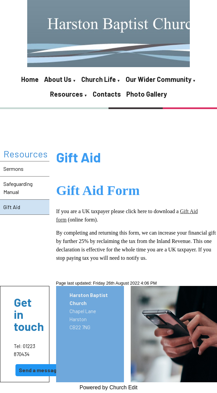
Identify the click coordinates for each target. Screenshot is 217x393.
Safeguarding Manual (18, 188)
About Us (58, 79)
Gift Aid (11, 207)
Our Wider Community (158, 79)
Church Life (98, 79)
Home (30, 79)
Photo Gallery (146, 94)
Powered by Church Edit (109, 387)
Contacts (107, 94)
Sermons (13, 168)
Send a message (39, 370)
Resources (66, 94)
